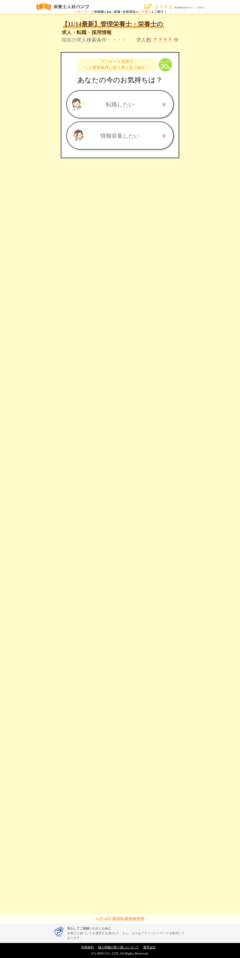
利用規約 (87, 947)
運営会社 (149, 947)
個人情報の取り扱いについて (118, 947)
